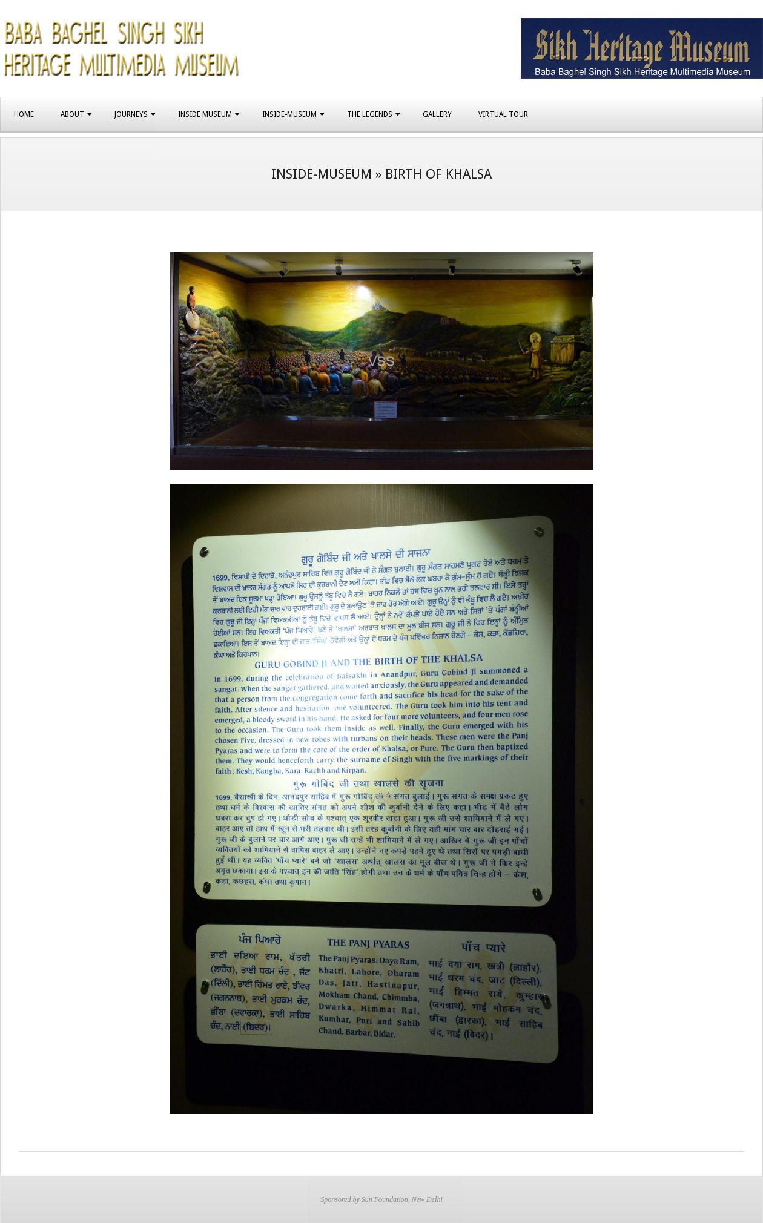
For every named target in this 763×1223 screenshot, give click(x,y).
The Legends (369, 114)
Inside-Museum (289, 114)
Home (24, 114)
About (72, 114)
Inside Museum (205, 114)
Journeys (131, 114)
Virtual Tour (503, 114)
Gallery (437, 114)
